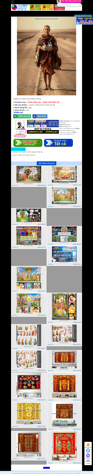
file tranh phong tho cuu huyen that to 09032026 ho (64, 398)
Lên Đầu (88, 461)
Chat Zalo (88, 450)
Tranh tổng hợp (34, 102)
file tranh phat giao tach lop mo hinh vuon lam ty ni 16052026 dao (29, 183)
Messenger (88, 456)
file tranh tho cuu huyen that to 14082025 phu (29, 457)
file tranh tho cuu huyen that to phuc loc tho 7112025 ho (64, 427)
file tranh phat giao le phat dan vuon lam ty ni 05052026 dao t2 (64, 320)
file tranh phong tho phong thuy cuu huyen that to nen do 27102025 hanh (64, 461)
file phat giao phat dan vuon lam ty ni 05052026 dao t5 (64, 204)
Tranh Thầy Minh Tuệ (50, 102)
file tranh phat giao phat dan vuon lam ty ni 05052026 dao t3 (29, 289)
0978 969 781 (88, 445)
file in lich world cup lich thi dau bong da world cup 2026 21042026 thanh (64, 262)
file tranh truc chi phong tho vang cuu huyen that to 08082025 (29, 424)
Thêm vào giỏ (21, 116)
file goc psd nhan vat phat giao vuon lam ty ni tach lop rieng (29, 368)
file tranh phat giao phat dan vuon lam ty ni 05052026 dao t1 (29, 313)
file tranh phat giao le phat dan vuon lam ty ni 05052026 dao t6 (64, 183)
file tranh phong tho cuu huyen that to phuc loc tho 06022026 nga (29, 398)
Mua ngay (39, 116)
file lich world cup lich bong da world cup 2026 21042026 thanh (64, 242)
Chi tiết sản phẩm (18, 149)
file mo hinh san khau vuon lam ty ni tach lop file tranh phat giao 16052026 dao (29, 222)
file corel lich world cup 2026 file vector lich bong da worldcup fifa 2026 (29, 245)
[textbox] (69, 5)
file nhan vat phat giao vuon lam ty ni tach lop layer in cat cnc (64, 342)
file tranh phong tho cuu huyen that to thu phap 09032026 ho (64, 369)
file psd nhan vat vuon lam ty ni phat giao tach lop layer (29, 346)
